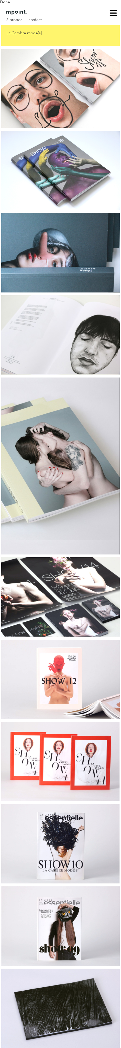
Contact (35, 20)
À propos (14, 20)
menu (113, 14)
